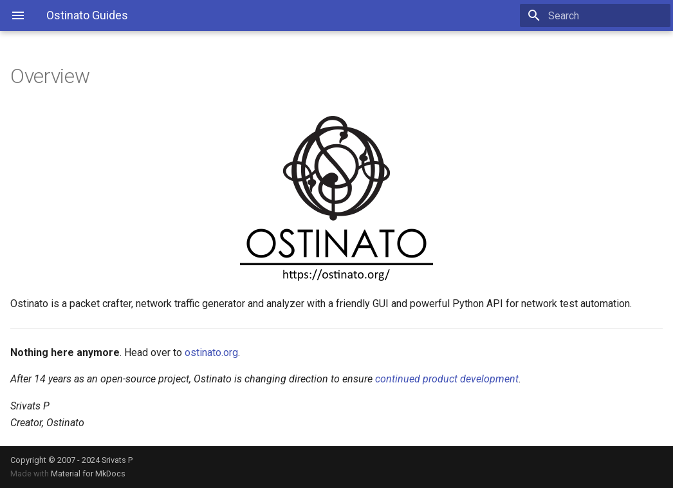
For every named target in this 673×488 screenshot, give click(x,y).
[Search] (595, 15)
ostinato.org (211, 352)
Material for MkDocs (88, 473)
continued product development (447, 379)
